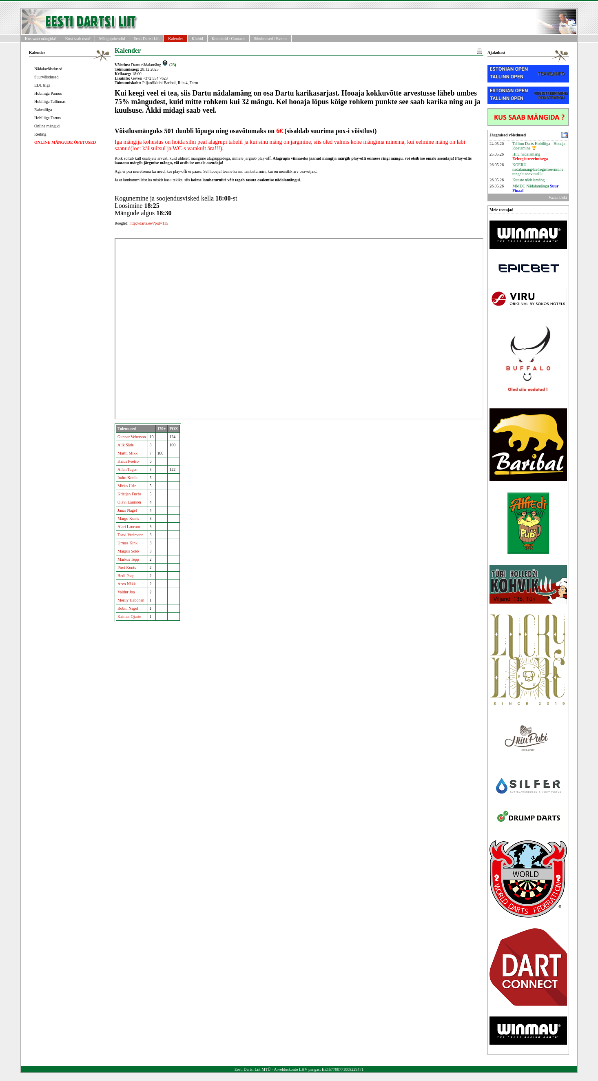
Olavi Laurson (129, 502)
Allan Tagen (127, 469)
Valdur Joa (126, 592)
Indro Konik (127, 477)
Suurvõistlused (46, 77)
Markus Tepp (128, 559)
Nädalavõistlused (48, 69)
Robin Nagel (127, 608)
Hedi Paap (125, 575)
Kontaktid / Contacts (229, 38)
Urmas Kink (127, 543)
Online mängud (47, 126)
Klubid (197, 38)
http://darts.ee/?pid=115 (148, 223)
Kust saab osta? (78, 38)
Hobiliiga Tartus (47, 118)
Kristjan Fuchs (129, 494)
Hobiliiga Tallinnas (50, 101)
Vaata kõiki (558, 197)
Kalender (175, 38)
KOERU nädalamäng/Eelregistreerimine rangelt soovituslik (537, 169)
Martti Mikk (127, 453)
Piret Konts (126, 567)
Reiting (40, 134)
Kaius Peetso (128, 461)
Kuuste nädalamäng (528, 180)
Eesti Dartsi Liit (146, 38)
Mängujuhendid (112, 38)
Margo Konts (128, 518)
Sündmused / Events (270, 38)
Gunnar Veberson (131, 437)
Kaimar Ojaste (129, 616)
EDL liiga (42, 85)
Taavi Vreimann (130, 535)
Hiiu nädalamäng (530, 156)
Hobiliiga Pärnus (48, 93)
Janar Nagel (127, 510)
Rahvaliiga (43, 109)
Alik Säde (125, 445)
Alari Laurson (128, 526)
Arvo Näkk (126, 584)
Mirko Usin (126, 486)
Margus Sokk (128, 551)
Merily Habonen (130, 600)
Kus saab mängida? (41, 38)
